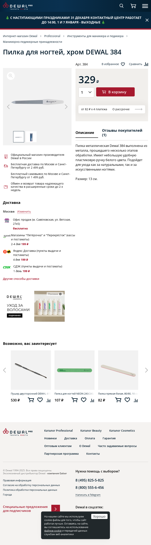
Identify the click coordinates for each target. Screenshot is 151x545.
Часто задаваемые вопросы (117, 446)
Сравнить (135, 64)
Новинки (50, 438)
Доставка (70, 438)
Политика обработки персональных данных (30, 490)
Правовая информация (17, 480)
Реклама (53, 294)
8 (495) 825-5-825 (90, 480)
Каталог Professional (58, 431)
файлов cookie (53, 530)
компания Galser (57, 473)
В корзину (117, 91)
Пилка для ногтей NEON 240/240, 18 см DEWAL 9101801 (74, 393)
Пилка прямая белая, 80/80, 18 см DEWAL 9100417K (118, 393)
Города (7, 494)
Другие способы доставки (21, 279)
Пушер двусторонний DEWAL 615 (31, 393)
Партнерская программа (61, 454)
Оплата (90, 438)
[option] (37, 101)
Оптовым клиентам (58, 446)
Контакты (93, 454)
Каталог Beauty (91, 431)
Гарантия (109, 438)
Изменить (24, 212)
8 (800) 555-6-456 (90, 487)
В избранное (110, 64)
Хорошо (99, 516)
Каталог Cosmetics (122, 431)
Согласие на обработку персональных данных (31, 485)
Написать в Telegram (88, 494)
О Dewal (84, 446)
